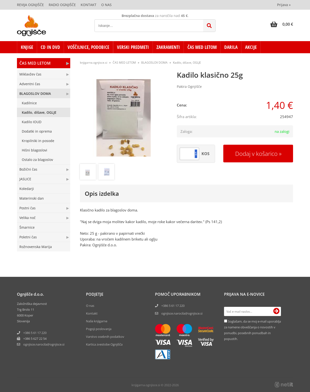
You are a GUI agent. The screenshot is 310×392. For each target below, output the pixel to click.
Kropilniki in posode (38, 140)
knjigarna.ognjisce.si (93, 62)
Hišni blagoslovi (34, 150)
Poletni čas (28, 237)
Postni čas (27, 208)
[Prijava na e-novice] (276, 311)
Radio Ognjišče (62, 4)
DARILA (231, 47)
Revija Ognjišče (30, 4)
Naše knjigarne (96, 321)
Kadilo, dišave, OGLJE (39, 112)
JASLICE (25, 179)
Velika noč (27, 217)
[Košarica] (281, 24)
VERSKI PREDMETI (133, 47)
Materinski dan (31, 198)
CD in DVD (50, 47)
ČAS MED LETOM (202, 47)
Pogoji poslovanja (98, 329)
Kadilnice (29, 103)
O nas (106, 4)
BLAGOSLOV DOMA (35, 93)
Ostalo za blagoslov (37, 159)
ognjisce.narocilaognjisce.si (43, 344)
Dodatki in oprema (37, 131)
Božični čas (28, 169)
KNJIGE (27, 47)
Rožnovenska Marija (35, 246)
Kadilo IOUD (31, 122)
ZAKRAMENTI (168, 47)
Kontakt (88, 4)
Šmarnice (27, 227)
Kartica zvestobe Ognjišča (104, 344)
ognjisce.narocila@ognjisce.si (181, 313)
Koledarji (26, 188)
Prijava (284, 4)
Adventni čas (29, 84)
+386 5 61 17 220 (34, 333)
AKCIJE (251, 47)
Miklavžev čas (30, 74)
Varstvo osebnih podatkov (105, 336)
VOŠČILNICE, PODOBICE (88, 47)
